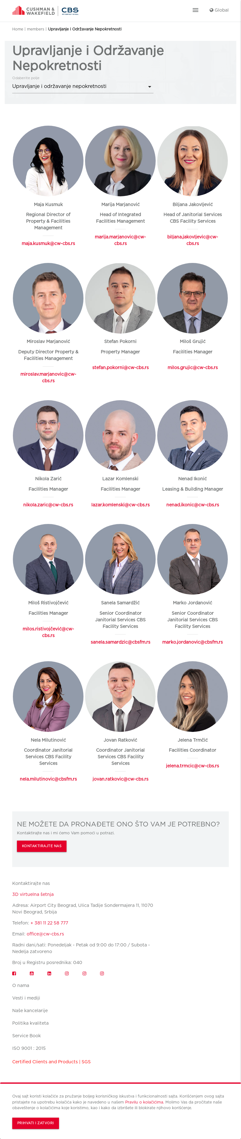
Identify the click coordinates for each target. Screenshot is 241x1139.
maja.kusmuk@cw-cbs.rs (48, 243)
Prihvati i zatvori (35, 1123)
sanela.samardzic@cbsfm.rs (120, 642)
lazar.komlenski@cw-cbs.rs (120, 504)
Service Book (26, 1035)
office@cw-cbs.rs (45, 933)
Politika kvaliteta (30, 1023)
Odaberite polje (26, 78)
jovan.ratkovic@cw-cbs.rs (120, 779)
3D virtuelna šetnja (33, 894)
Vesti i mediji (26, 997)
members (35, 29)
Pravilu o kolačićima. (144, 1102)
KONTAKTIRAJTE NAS (42, 846)
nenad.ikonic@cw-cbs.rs (192, 504)
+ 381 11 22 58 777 (49, 922)
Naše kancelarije (30, 1010)
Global (219, 10)
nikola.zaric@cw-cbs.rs (48, 504)
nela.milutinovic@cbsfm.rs (48, 779)
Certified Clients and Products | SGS (51, 1061)
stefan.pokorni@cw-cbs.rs (120, 367)
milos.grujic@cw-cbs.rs (193, 367)
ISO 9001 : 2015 (29, 1048)
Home (17, 29)
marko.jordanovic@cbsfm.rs (192, 642)
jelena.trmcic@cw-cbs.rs (192, 765)
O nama (20, 985)
